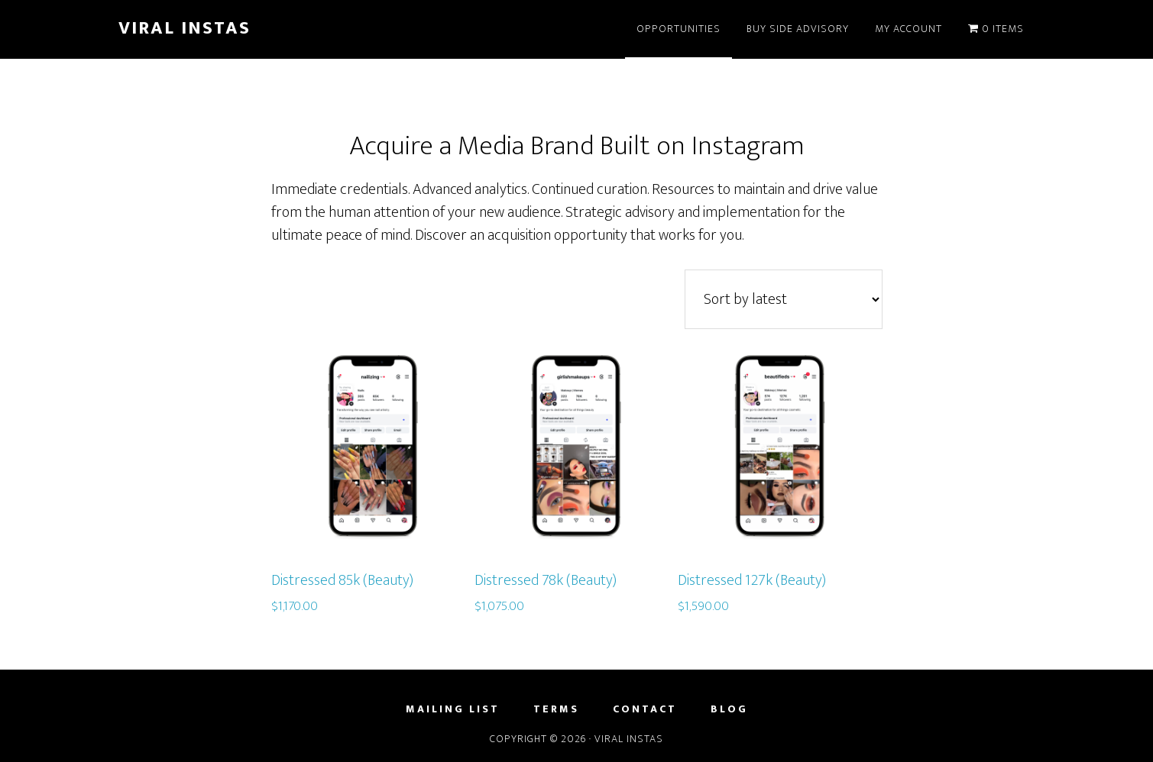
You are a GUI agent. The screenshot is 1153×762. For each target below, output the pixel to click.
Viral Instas (184, 28)
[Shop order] (784, 299)
